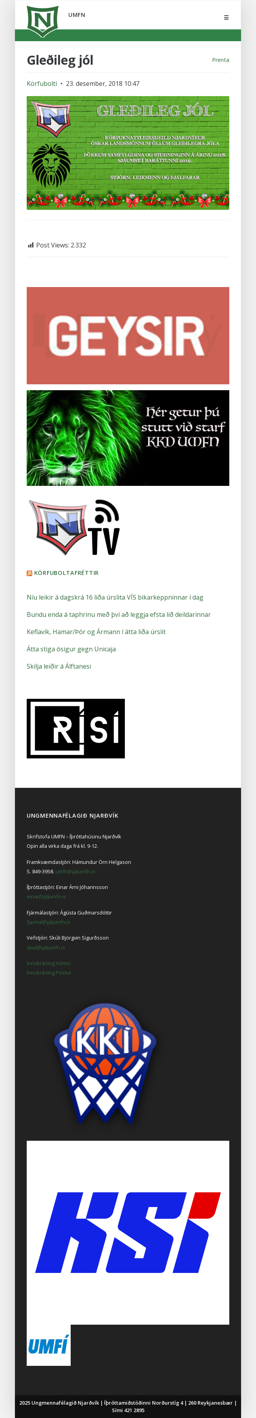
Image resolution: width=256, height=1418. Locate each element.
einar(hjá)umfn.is (46, 896)
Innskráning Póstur (49, 972)
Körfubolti (42, 83)
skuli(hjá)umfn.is (46, 947)
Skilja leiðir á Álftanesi (59, 666)
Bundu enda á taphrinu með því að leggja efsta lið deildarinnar (119, 614)
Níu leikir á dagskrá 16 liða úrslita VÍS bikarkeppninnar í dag (115, 597)
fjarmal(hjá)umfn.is (48, 921)
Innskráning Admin (49, 963)
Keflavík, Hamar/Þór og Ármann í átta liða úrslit (96, 631)
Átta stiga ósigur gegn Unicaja (71, 649)
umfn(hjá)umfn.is (75, 871)
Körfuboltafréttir (66, 572)
